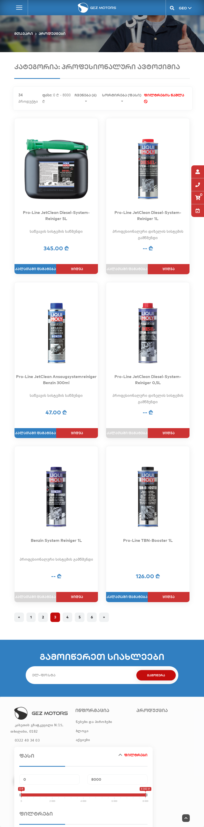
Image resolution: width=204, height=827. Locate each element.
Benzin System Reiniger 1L (56, 540)
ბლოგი (82, 731)
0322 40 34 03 (27, 740)
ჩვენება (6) (86, 94)
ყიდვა (77, 269)
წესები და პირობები (94, 722)
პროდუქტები (52, 33)
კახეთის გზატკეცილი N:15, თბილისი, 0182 (37, 728)
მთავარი (23, 33)
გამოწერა (156, 675)
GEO (182, 8)
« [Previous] (19, 617)
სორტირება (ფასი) (121, 94)
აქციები (83, 740)
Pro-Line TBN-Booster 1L (148, 540)
